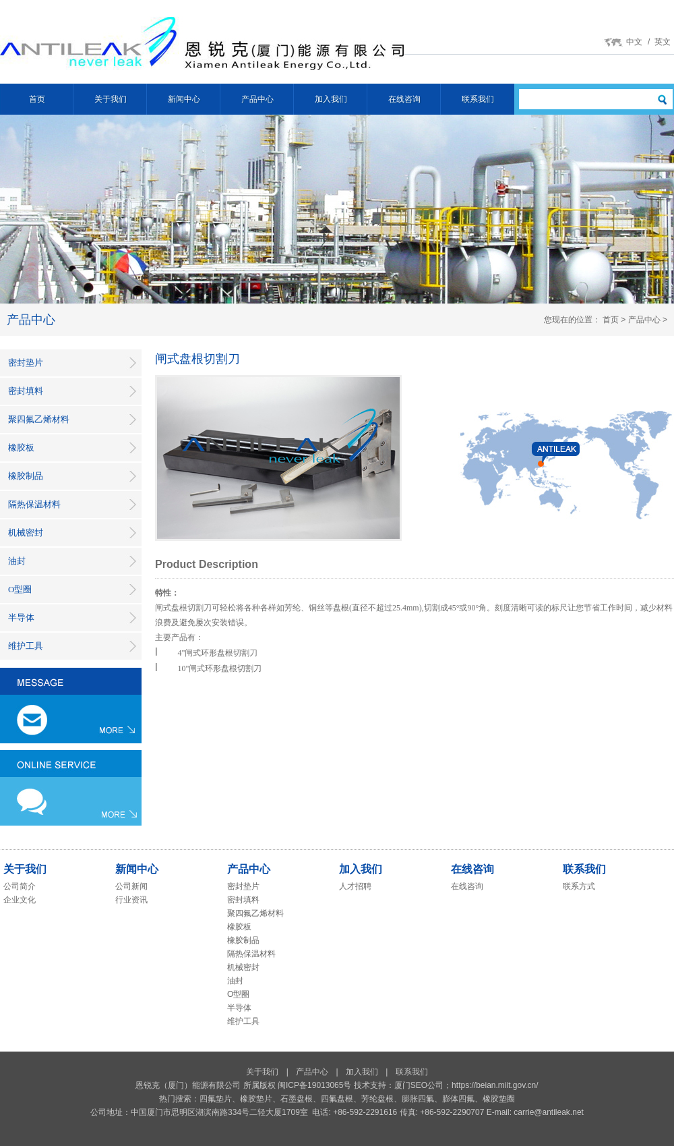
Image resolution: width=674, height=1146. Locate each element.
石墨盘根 (296, 1099)
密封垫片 (25, 362)
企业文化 (19, 900)
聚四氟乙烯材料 (38, 419)
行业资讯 (131, 900)
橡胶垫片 (256, 1099)
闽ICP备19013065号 (314, 1085)
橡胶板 (21, 447)
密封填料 (25, 391)
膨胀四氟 (418, 1099)
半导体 (21, 617)
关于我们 (110, 99)
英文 (662, 42)
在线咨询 (404, 99)
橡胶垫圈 (499, 1099)
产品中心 (257, 99)
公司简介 (19, 886)
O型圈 (20, 589)
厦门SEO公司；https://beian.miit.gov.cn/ (466, 1085)
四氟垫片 (216, 1099)
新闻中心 (184, 99)
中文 (634, 42)
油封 (17, 561)
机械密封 (25, 532)
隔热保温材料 (34, 504)
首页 (37, 99)
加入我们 (331, 99)
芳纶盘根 (377, 1099)
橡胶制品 (25, 476)
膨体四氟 (458, 1099)
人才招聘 (355, 886)
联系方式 (579, 886)
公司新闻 (131, 886)
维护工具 (25, 646)
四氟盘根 (337, 1099)
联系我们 (478, 99)
